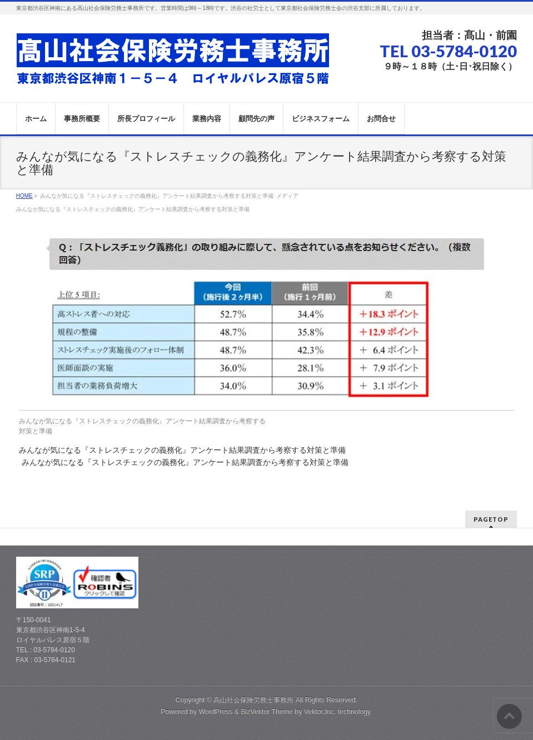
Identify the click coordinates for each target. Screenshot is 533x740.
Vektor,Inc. (320, 712)
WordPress (216, 712)
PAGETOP (491, 519)
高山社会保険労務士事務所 (253, 700)
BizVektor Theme (267, 712)
